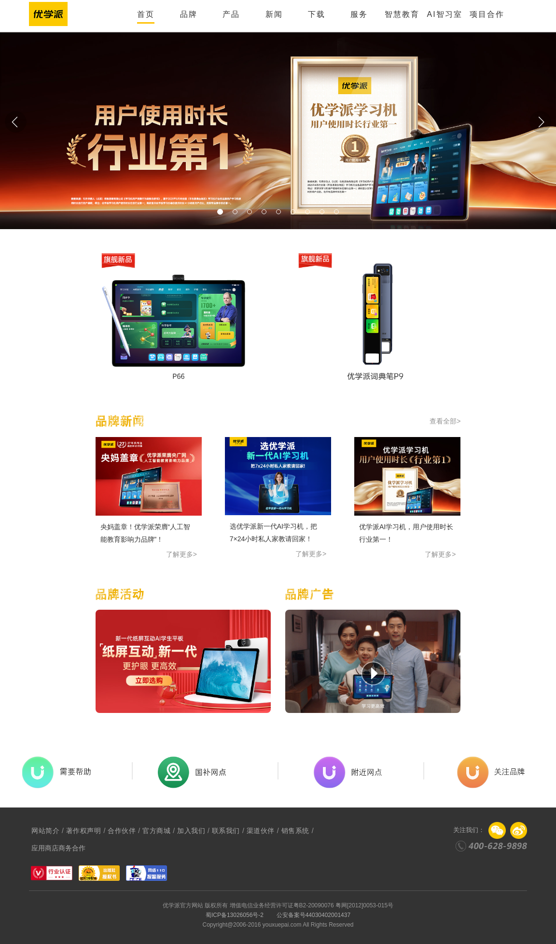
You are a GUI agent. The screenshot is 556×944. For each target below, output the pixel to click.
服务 (359, 14)
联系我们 (226, 831)
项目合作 (487, 14)
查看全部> (445, 421)
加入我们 (191, 831)
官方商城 (156, 831)
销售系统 (295, 831)
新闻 (274, 14)
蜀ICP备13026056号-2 (235, 915)
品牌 (188, 14)
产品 (231, 14)
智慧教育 (402, 14)
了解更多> (181, 554)
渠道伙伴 (261, 831)
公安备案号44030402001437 (313, 915)
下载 (316, 14)
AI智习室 (444, 14)
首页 (145, 14)
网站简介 (45, 831)
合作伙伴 (122, 831)
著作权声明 (83, 831)
